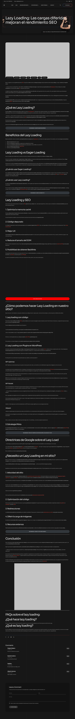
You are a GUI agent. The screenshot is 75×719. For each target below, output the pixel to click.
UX (39, 77)
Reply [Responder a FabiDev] (68, 663)
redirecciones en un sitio (48, 512)
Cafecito (18, 555)
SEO (28, 77)
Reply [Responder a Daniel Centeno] (68, 656)
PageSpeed (53, 86)
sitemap (36, 446)
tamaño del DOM (60, 243)
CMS (45, 349)
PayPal (14, 555)
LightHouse (7, 477)
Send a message (13, 706)
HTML (21, 320)
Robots (11, 448)
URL (25, 117)
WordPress (44, 77)
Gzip (61, 502)
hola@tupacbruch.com (19, 1)
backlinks (12, 254)
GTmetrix (15, 477)
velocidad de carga (23, 189)
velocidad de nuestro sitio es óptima (34, 476)
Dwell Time (22, 146)
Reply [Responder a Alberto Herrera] (68, 671)
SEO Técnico (34, 77)
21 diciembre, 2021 (9, 77)
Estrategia (23, 77)
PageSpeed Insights (61, 476)
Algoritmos (17, 77)
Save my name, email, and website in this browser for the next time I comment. (25, 703)
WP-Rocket (52, 369)
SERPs (11, 101)
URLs (56, 427)
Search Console (20, 448)
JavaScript (7, 504)
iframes (62, 391)
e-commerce (61, 174)
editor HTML (27, 336)
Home (44, 31)
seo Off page (23, 254)
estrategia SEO (31, 111)
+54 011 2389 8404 (9, 1)
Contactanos (67, 5)
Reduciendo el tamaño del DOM (38, 495)
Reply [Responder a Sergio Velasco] (68, 648)
